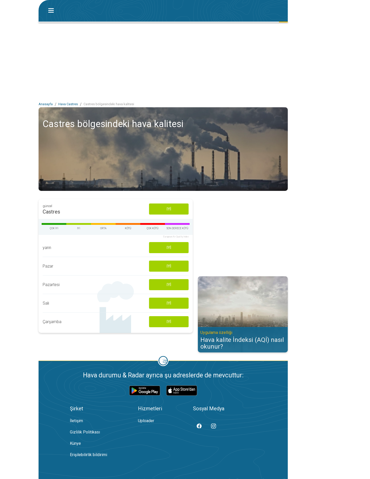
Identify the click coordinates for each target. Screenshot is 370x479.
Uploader (146, 420)
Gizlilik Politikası (85, 432)
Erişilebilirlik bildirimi (88, 454)
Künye (75, 443)
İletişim (76, 420)
